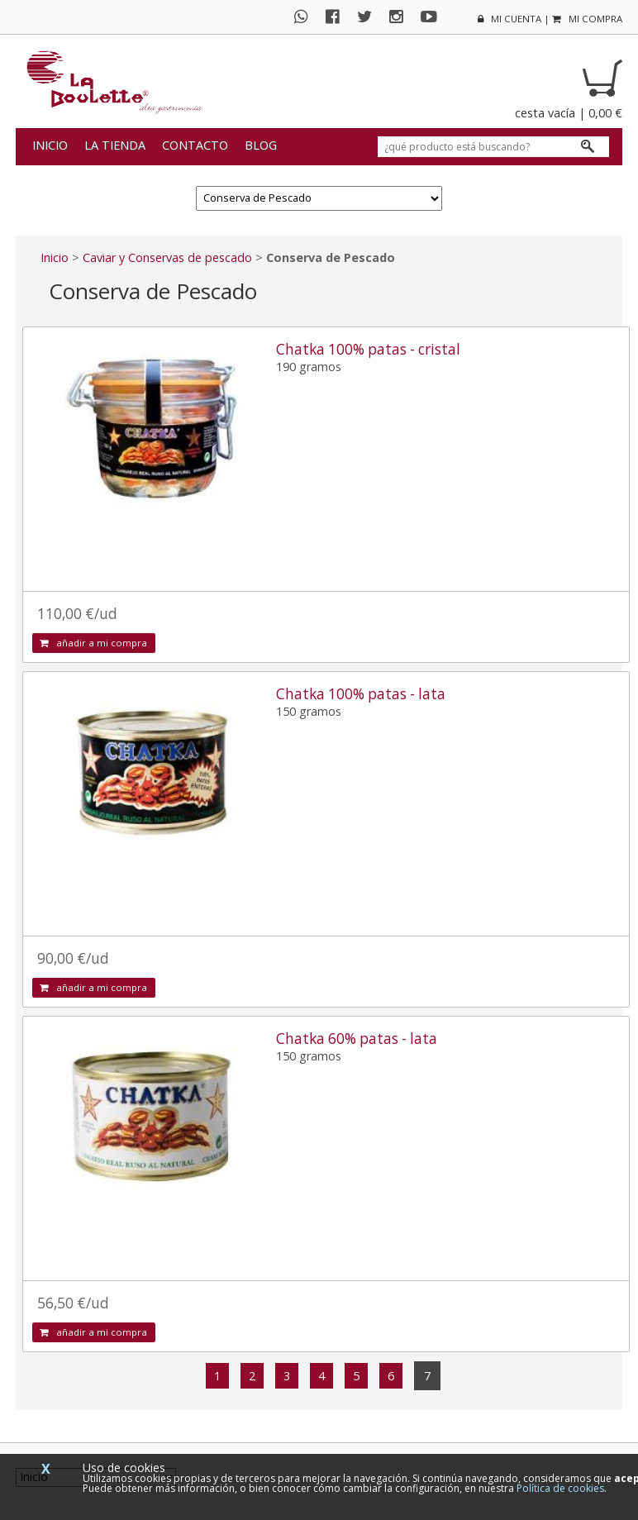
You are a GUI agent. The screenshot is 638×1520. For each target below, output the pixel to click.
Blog (261, 145)
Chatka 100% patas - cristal (368, 349)
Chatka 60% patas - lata (356, 1038)
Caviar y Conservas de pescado (167, 257)
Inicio (50, 145)
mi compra (587, 18)
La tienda (114, 145)
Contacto (195, 145)
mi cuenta (509, 18)
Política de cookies (560, 1488)
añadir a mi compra (93, 642)
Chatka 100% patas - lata (360, 693)
